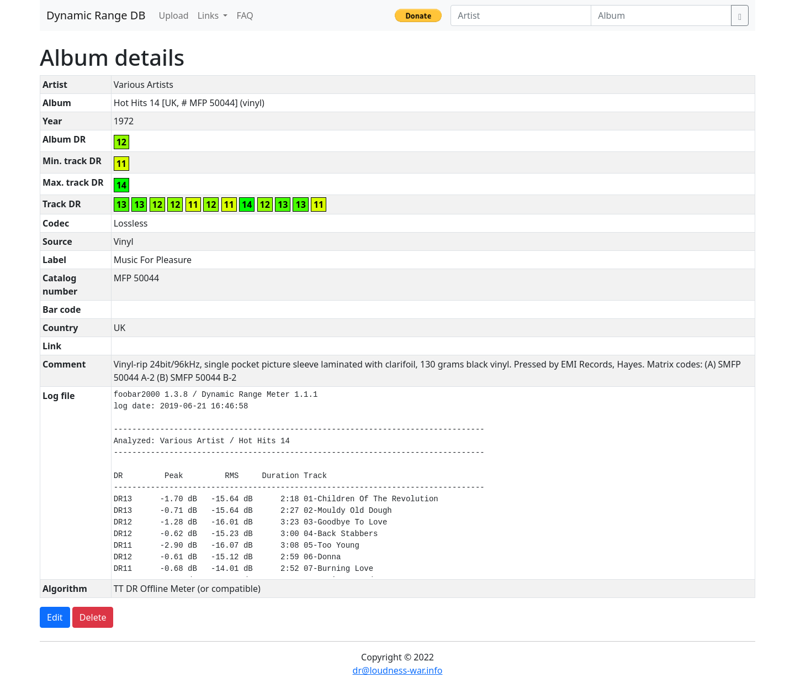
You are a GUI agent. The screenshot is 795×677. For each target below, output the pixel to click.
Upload (173, 15)
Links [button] (209, 15)
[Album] (661, 15)
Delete (93, 617)
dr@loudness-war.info (398, 670)
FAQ (244, 15)
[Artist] (521, 15)
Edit (55, 617)
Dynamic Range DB (95, 15)
